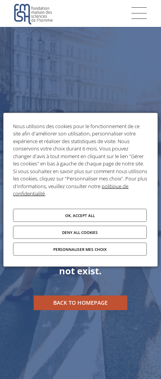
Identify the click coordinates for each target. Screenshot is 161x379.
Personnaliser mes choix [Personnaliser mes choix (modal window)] (80, 249)
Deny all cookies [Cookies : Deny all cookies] (80, 232)
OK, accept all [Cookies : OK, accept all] (80, 215)
